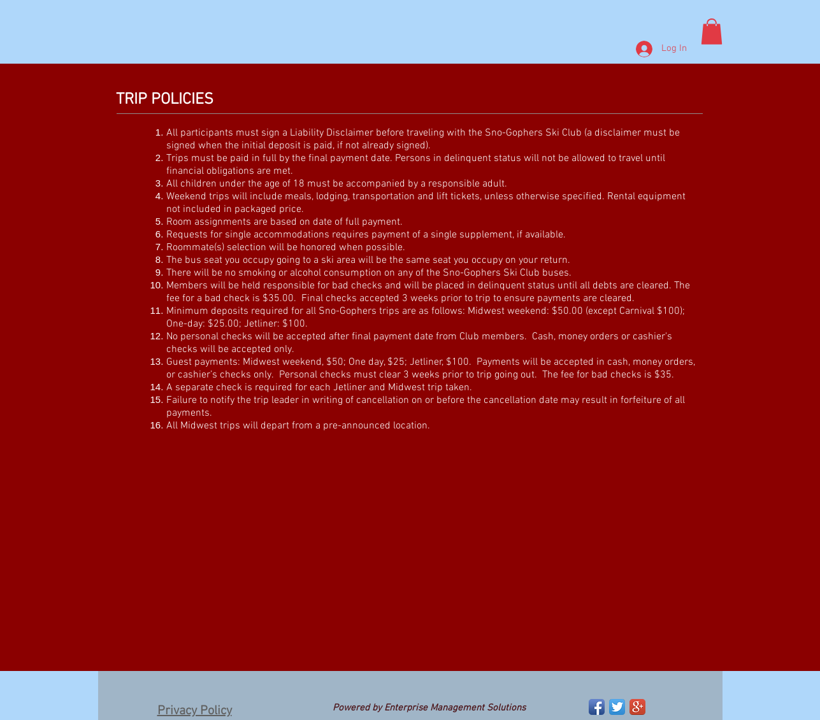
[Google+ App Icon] (637, 707)
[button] (712, 31)
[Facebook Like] (129, 708)
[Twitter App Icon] (617, 707)
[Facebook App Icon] (597, 707)
